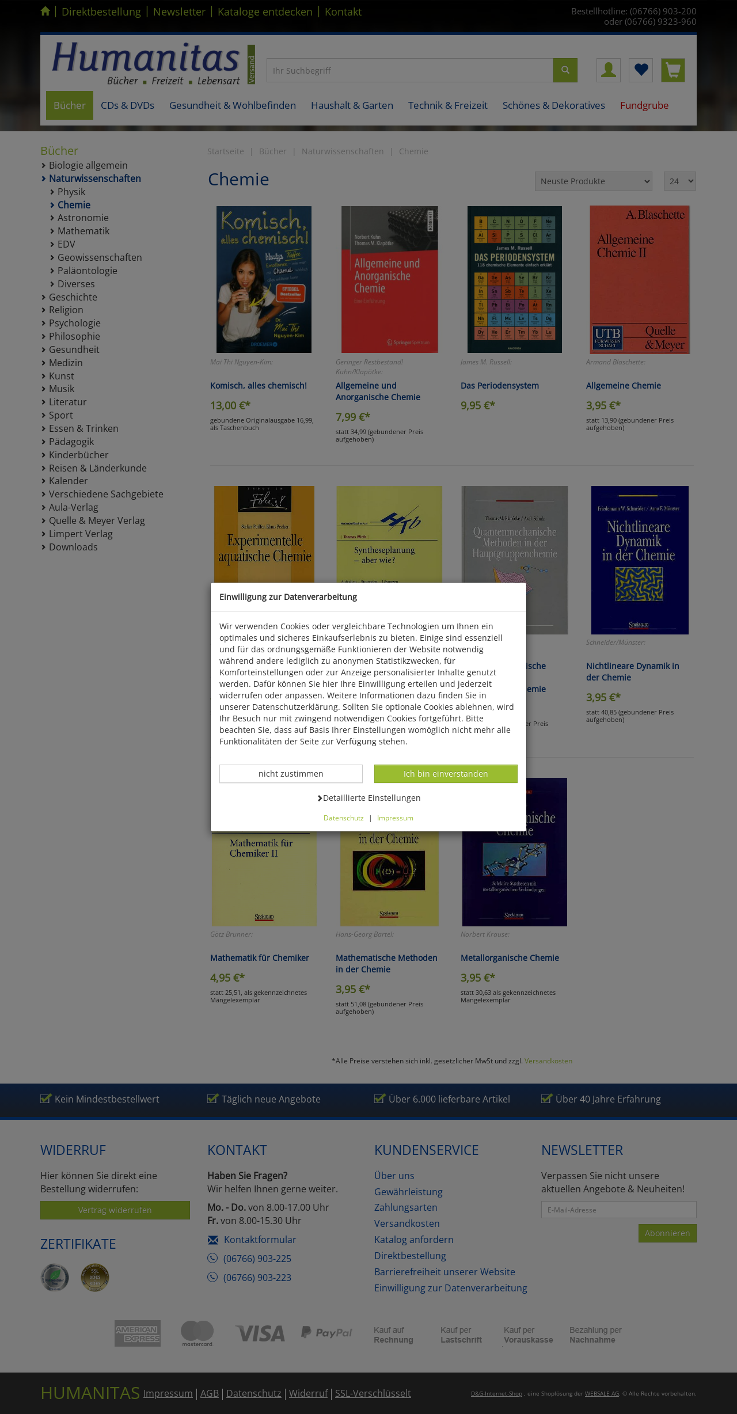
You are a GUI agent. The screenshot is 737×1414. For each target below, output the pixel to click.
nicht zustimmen (297, 773)
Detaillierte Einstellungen (368, 797)
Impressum (395, 817)
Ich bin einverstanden (445, 773)
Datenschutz (344, 817)
